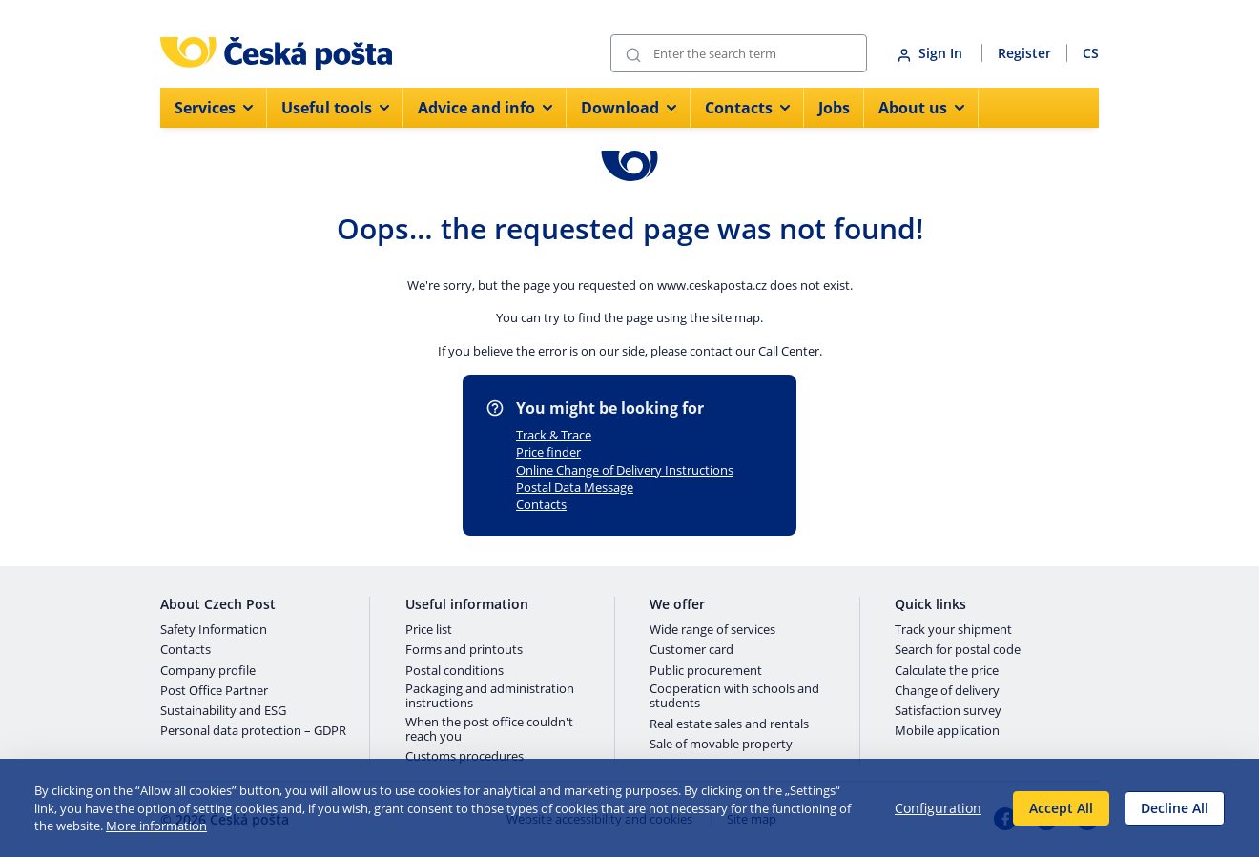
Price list (428, 630)
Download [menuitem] (628, 107)
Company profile (208, 671)
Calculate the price (947, 671)
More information (156, 825)
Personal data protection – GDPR (253, 731)
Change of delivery (947, 691)
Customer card (691, 650)
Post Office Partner (214, 691)
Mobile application (947, 731)
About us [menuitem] (921, 107)
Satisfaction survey (948, 711)
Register (1024, 53)
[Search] (738, 53)
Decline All (1174, 808)
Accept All (1061, 808)
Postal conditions (454, 671)
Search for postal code (958, 650)
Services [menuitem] (214, 107)
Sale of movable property (721, 744)
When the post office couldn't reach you (489, 730)
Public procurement (706, 671)
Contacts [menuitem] (747, 107)
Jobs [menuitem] (834, 107)
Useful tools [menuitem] (335, 107)
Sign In (932, 53)
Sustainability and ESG (223, 711)
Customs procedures (464, 757)
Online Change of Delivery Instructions (624, 470)
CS (1091, 53)
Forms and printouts (464, 650)
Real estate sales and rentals (729, 724)
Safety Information (213, 630)
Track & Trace (553, 434)
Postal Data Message (574, 487)
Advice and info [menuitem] (485, 107)
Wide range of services (712, 630)
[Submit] (633, 54)
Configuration (938, 808)
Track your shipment (953, 630)
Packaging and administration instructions (489, 696)
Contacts (541, 504)
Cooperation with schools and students (734, 696)
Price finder (548, 451)
